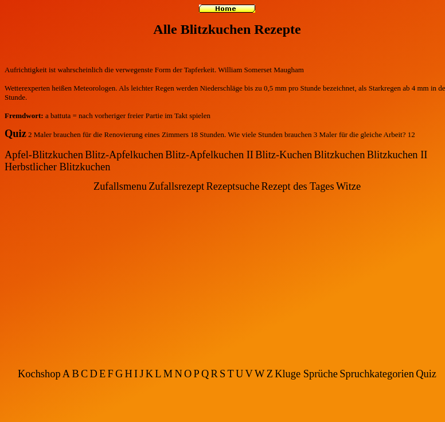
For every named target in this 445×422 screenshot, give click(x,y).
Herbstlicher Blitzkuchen (57, 167)
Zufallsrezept (176, 186)
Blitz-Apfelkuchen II (209, 155)
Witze (348, 186)
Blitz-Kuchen (283, 155)
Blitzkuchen (339, 155)
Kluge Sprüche (306, 374)
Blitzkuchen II (397, 155)
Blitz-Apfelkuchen (124, 155)
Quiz (15, 133)
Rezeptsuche (232, 186)
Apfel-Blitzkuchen (44, 155)
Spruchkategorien (376, 374)
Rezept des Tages (297, 186)
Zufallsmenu (120, 186)
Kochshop (39, 374)
